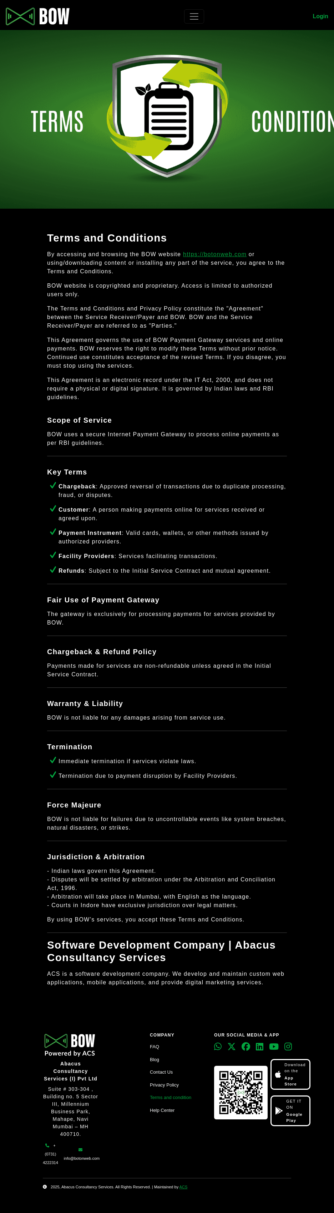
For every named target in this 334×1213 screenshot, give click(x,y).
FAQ (154, 1046)
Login (320, 16)
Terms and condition (170, 1097)
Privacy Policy (164, 1085)
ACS (183, 1187)
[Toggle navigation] (194, 16)
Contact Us (161, 1072)
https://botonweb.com (215, 254)
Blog (154, 1059)
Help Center (162, 1110)
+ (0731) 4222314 (50, 1154)
